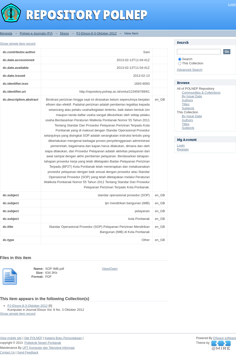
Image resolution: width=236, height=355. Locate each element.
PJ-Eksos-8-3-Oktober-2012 (97, 33)
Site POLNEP (33, 338)
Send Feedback (28, 352)
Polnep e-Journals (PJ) (36, 33)
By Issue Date (192, 96)
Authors (187, 100)
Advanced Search (189, 70)
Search (185, 59)
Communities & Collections (201, 92)
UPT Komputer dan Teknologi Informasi (48, 348)
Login (232, 4)
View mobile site (11, 338)
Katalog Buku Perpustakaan (63, 338)
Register (183, 149)
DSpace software (224, 338)
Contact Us (7, 352)
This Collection (190, 63)
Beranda (6, 33)
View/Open (110, 269)
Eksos (64, 33)
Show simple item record (17, 43)
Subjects (188, 108)
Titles (186, 104)
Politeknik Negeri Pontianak (42, 343)
